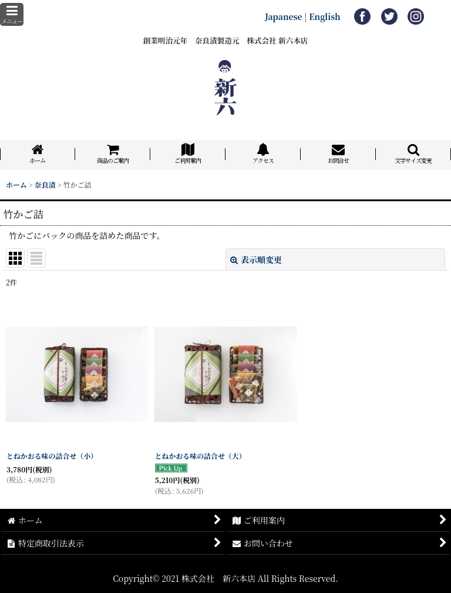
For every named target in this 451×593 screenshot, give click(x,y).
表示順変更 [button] (256, 259)
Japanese (283, 16)
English (325, 16)
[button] (11, 14)
